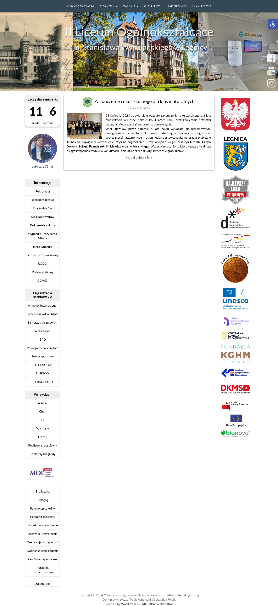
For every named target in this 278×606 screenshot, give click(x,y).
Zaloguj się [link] (42, 583)
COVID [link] (42, 280)
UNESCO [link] (42, 373)
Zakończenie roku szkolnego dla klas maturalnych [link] (145, 101)
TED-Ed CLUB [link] (42, 364)
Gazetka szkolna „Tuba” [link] (42, 314)
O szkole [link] (108, 6)
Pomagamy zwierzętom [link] (42, 348)
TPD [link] (42, 339)
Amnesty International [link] (42, 305)
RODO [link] (42, 263)
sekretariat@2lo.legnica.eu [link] (215, 78)
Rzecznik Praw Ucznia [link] (42, 533)
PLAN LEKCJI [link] (153, 6)
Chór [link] (42, 411)
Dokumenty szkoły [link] (42, 225)
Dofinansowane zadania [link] (42, 550)
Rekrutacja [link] (201, 6)
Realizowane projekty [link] (42, 445)
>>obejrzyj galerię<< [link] (139, 157)
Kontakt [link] (169, 595)
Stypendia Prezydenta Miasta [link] (42, 236)
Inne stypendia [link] (42, 246)
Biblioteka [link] (43, 491)
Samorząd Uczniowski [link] (42, 322)
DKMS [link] (42, 437)
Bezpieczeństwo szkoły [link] (42, 255)
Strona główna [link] (80, 6)
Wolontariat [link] (42, 331)
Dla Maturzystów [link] (42, 216)
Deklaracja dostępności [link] (42, 542)
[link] (273, 24)
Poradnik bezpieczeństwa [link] (42, 570)
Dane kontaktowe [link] (42, 199)
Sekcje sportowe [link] (42, 356)
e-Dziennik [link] (177, 6)
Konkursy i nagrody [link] (42, 454)
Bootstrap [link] (167, 604)
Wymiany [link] (42, 428)
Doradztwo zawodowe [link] (42, 525)
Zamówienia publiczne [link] (42, 559)
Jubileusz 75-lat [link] (42, 166)
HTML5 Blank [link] (147, 604)
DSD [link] (42, 420)
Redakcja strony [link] (42, 272)
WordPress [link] (128, 604)
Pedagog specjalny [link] (42, 516)
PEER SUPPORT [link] (42, 382)
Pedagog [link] (42, 500)
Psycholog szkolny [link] (42, 508)
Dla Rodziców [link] (42, 208)
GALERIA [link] (130, 6)
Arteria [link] (42, 403)
